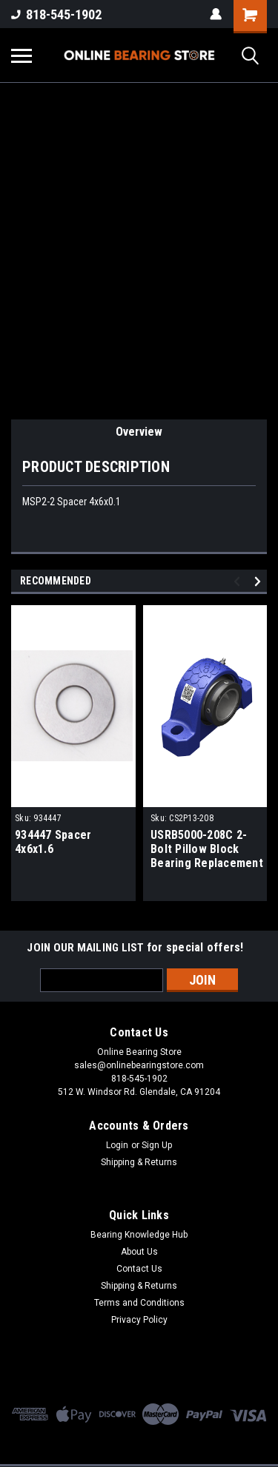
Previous (239, 581)
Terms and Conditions (139, 1303)
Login (117, 1145)
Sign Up (157, 1145)
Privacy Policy (139, 1320)
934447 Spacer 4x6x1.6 (53, 842)
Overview (139, 432)
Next (259, 581)
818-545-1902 (56, 14)
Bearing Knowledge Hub (139, 1235)
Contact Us (139, 1269)
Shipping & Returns (139, 1162)
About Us (139, 1252)
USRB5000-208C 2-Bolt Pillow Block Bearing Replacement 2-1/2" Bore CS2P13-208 (206, 850)
